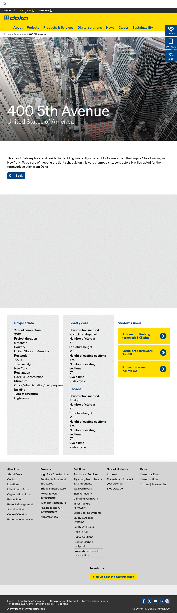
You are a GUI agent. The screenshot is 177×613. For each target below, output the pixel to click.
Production (14, 499)
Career (123, 27)
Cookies (63, 604)
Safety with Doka (84, 527)
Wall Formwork (83, 488)
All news (112, 474)
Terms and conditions (95, 601)
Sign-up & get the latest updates (113, 576)
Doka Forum (81, 532)
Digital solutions (90, 27)
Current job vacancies (153, 484)
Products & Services (58, 27)
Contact (12, 479)
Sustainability (143, 27)
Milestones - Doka (18, 489)
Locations (13, 484)
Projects (33, 27)
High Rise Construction (54, 474)
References (20, 34)
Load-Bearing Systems (87, 513)
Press (10, 601)
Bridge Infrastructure (53, 488)
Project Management (20, 504)
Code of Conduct (17, 514)
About (18, 27)
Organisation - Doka (19, 494)
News (110, 27)
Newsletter (97, 568)
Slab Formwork (83, 493)
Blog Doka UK (115, 488)
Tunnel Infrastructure (53, 503)
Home (7, 34)
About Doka (14, 474)
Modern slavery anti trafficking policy (31, 604)
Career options (149, 479)
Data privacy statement (64, 601)
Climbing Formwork (86, 498)
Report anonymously (20, 519)
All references (49, 517)
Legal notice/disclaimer (32, 601)
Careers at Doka (150, 474)
